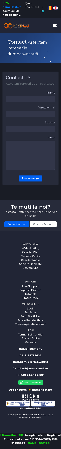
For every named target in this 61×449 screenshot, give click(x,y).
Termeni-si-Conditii (30, 334)
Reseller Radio (30, 260)
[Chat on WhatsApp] (30, 382)
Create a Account (43, 224)
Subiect (50, 122)
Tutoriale (30, 294)
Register (30, 312)
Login (30, 308)
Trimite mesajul (30, 178)
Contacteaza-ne (17, 224)
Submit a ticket (30, 316)
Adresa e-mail (46, 107)
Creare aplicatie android (30, 324)
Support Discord (30, 290)
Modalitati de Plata (30, 320)
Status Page (30, 298)
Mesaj (51, 137)
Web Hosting (30, 248)
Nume (51, 92)
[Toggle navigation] (55, 25)
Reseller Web (30, 252)
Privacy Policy (30, 338)
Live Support (30, 286)
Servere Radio (30, 256)
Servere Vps (30, 267)
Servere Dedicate (30, 264)
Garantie (30, 342)
